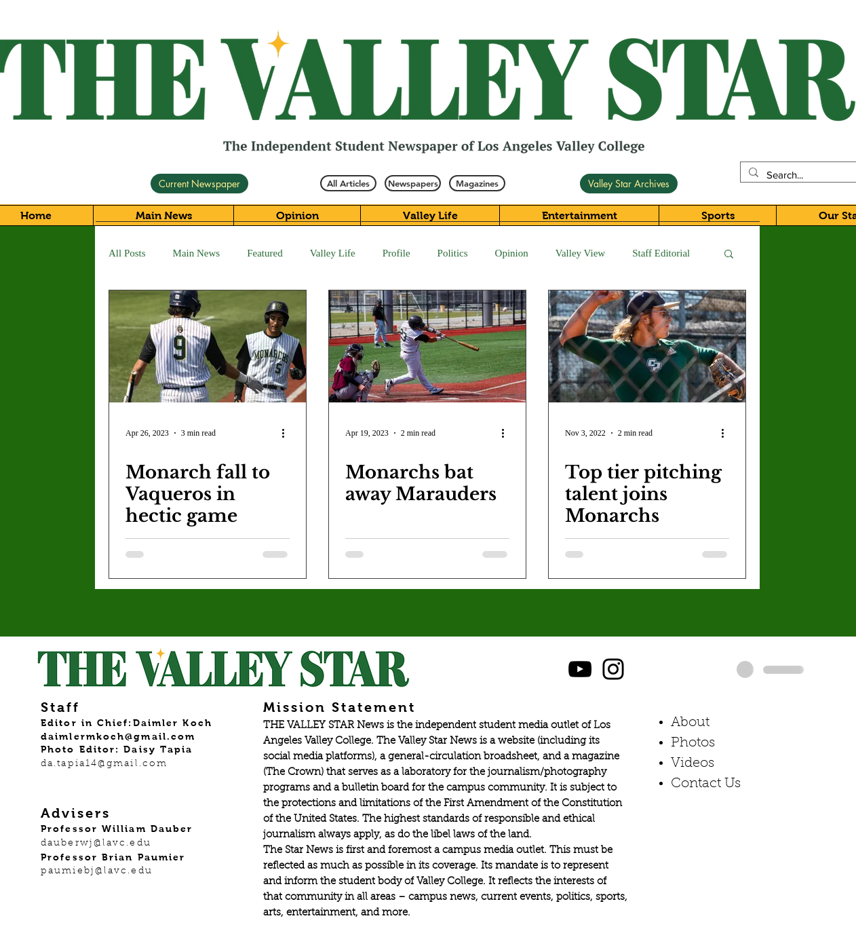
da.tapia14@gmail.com (104, 764)
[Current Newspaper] (199, 183)
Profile (396, 253)
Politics (452, 253)
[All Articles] (348, 183)
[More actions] (287, 433)
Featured (264, 253)
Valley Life (332, 253)
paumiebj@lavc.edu (97, 871)
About (690, 722)
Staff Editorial (661, 253)
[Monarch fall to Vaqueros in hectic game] (207, 346)
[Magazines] (477, 183)
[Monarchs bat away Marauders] (427, 346)
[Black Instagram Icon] (613, 669)
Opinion (511, 253)
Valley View (580, 253)
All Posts (127, 253)
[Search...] (809, 174)
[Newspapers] (413, 183)
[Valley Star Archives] (629, 183)
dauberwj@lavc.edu (96, 843)
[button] (728, 255)
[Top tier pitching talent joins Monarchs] (647, 346)
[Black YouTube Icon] (580, 669)
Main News (196, 253)
